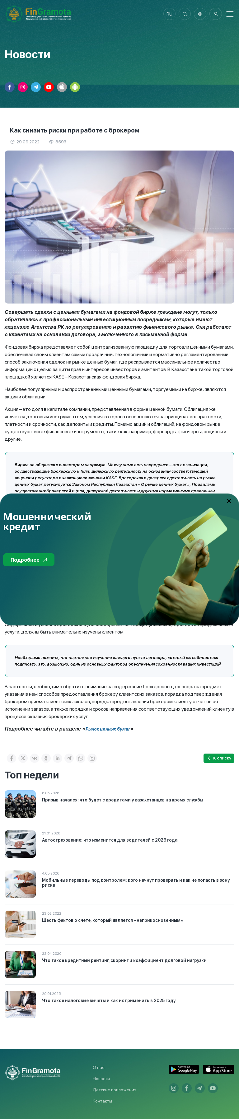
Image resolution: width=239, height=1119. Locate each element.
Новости (101, 1078)
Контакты (102, 1100)
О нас (98, 1067)
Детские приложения (114, 1089)
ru (169, 14)
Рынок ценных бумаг (108, 729)
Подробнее (29, 559)
